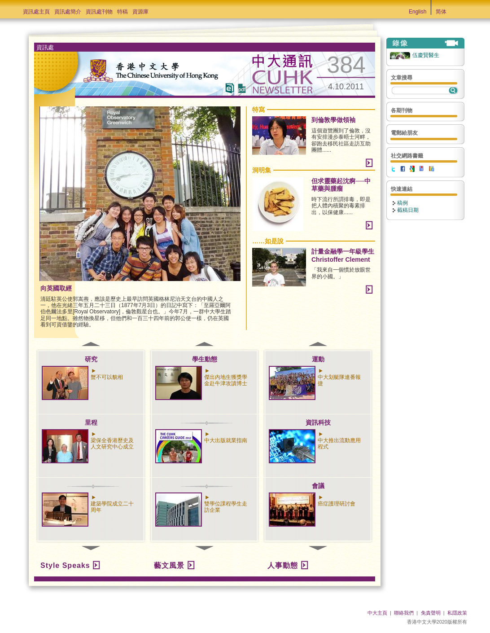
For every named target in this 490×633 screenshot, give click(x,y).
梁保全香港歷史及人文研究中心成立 (112, 443)
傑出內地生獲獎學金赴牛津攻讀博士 (225, 380)
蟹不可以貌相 (107, 377)
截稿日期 (408, 210)
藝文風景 (169, 565)
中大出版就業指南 (225, 440)
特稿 (122, 12)
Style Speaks (65, 565)
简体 (441, 12)
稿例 (402, 203)
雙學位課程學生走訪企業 (225, 507)
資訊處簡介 (67, 12)
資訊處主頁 (36, 12)
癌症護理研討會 (336, 504)
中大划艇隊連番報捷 (339, 380)
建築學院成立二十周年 (112, 507)
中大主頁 (377, 612)
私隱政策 (457, 612)
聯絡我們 (404, 612)
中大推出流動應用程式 (339, 443)
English (417, 12)
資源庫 (140, 12)
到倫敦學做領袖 (333, 119)
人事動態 (282, 565)
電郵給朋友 (404, 133)
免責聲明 (431, 612)
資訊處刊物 (99, 12)
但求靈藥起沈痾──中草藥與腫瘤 (341, 185)
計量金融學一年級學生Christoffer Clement (342, 255)
